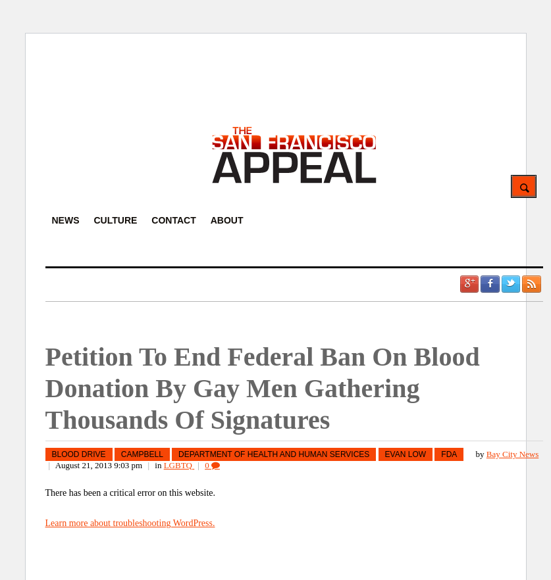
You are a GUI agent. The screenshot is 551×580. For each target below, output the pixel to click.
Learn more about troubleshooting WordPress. (130, 523)
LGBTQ (179, 465)
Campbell (142, 454)
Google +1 (469, 284)
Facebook (490, 284)
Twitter (511, 284)
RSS (531, 284)
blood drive (79, 454)
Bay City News (512, 454)
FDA (449, 454)
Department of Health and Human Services (273, 454)
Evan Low (405, 454)
